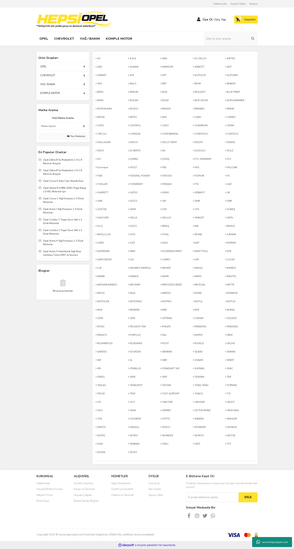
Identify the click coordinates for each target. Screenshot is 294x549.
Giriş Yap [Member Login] (220, 20)
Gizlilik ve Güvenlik (122, 489)
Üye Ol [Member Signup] (208, 20)
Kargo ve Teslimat (84, 489)
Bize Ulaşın (42, 501)
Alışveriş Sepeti (83, 495)
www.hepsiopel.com (272, 542)
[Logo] (74, 19)
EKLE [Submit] (248, 497)
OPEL (43, 66)
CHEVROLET (47, 75)
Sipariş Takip (155, 495)
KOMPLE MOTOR (50, 93)
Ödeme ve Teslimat (122, 495)
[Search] (231, 39)
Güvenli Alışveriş (83, 483)
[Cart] (246, 20)
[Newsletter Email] (212, 497)
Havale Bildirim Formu (49, 489)
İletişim (254, 3)
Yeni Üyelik (154, 489)
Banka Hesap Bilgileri (86, 501)
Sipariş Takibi (238, 3)
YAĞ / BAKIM (47, 84)
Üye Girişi (154, 483)
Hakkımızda (220, 3)
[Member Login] (199, 20)
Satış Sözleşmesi (121, 483)
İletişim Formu (44, 495)
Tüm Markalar (76, 136)
